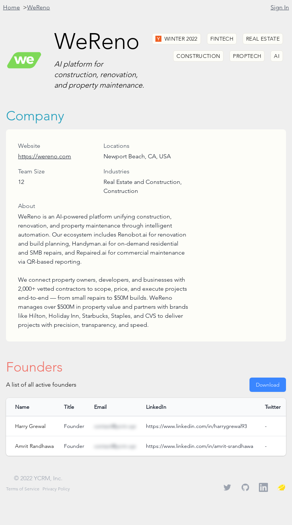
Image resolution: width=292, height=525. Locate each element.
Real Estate (263, 38)
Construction (198, 56)
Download (268, 384)
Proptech (247, 56)
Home (11, 7)
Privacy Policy (56, 489)
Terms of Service (23, 489)
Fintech (221, 38)
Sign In (280, 7)
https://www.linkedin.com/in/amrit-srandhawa (199, 446)
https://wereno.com (44, 156)
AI (277, 56)
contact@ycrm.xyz (115, 426)
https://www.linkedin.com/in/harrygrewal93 (196, 426)
